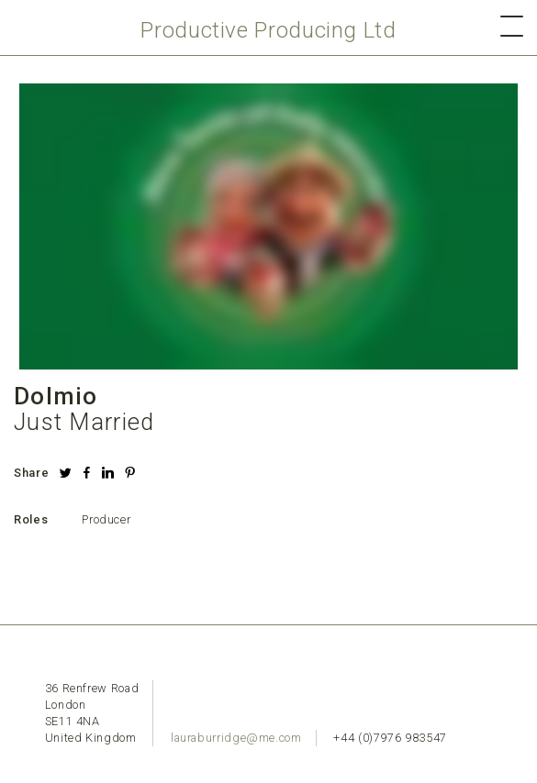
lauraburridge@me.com (236, 737)
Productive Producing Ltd (268, 30)
